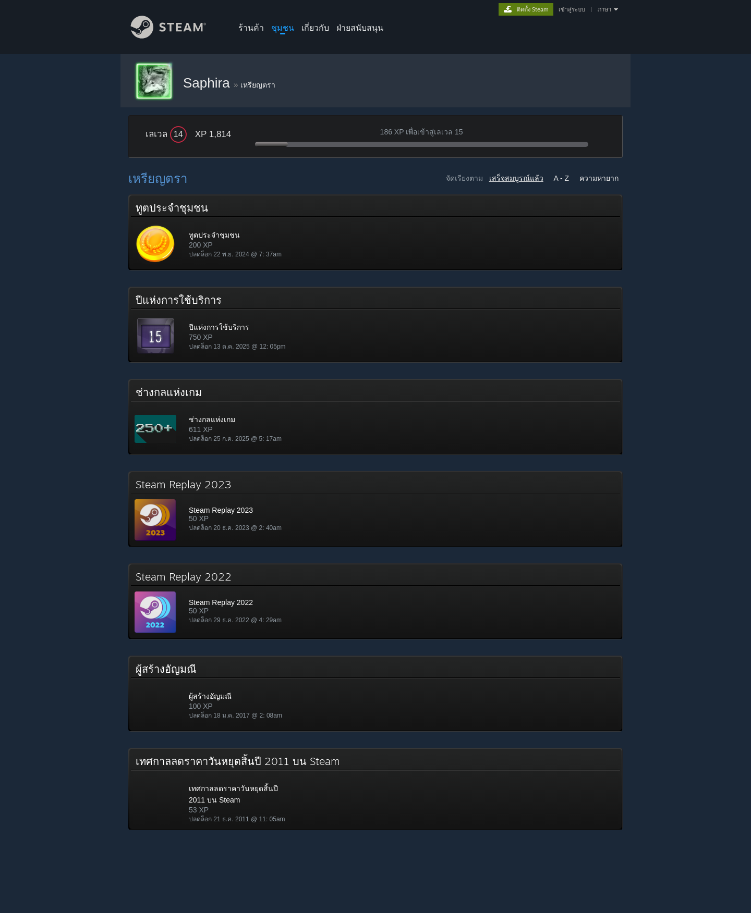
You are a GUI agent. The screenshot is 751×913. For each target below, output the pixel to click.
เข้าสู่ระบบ (572, 9)
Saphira (208, 83)
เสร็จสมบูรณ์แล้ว (516, 178)
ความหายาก (599, 178)
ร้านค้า (251, 27)
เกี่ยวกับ (315, 27)
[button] (375, 232)
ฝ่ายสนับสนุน (359, 27)
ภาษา (604, 9)
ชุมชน (282, 27)
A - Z (562, 178)
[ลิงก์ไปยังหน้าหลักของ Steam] (176, 35)
